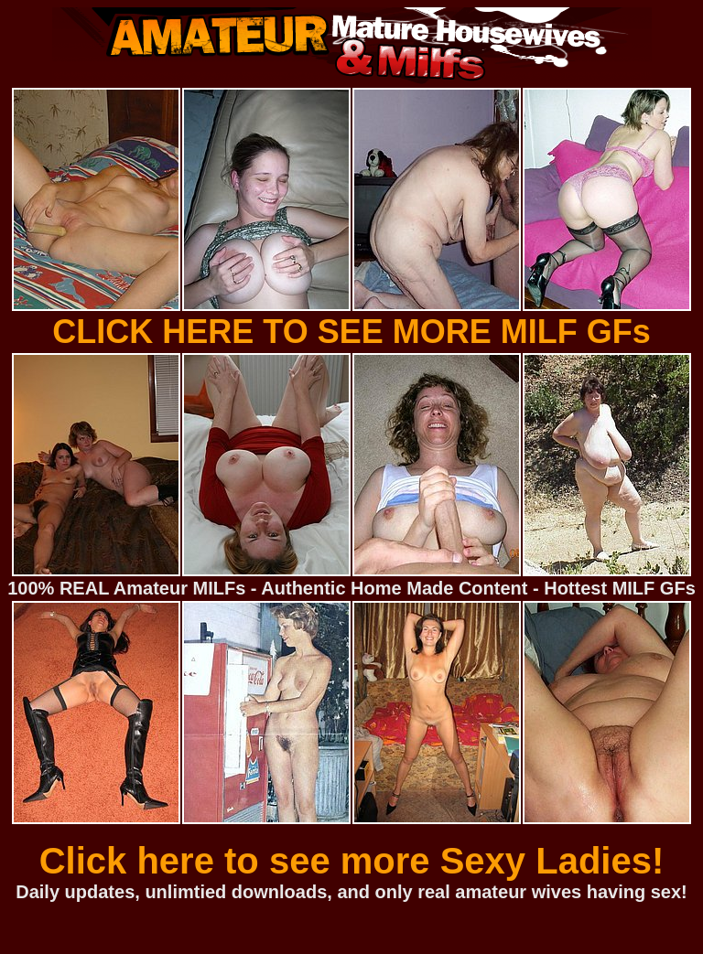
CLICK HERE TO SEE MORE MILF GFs (351, 331)
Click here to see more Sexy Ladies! (352, 861)
